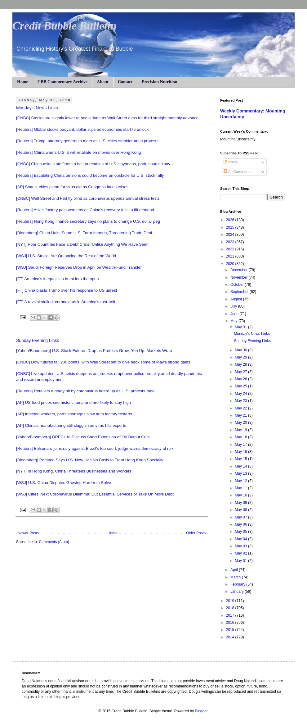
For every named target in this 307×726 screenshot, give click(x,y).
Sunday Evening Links (37, 340)
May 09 (241, 502)
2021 (230, 256)
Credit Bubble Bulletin (64, 26)
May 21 (241, 415)
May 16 (241, 452)
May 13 (241, 473)
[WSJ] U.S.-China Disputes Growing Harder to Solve (63, 482)
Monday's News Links (37, 107)
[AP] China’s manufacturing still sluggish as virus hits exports (71, 425)
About (102, 82)
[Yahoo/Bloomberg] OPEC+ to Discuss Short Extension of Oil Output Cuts (82, 437)
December (239, 270)
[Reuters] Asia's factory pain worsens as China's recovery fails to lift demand (85, 210)
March (236, 577)
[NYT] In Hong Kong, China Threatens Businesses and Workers (73, 471)
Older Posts (196, 533)
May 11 (241, 488)
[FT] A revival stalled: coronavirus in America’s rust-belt (65, 301)
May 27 (241, 372)
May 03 (241, 546)
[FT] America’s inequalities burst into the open (57, 278)
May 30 (241, 350)
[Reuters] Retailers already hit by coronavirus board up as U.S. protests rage (85, 391)
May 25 (241, 386)
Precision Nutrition (159, 82)
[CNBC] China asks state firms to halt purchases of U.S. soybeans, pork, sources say (93, 164)
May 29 (241, 357)
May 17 (241, 444)
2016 (230, 622)
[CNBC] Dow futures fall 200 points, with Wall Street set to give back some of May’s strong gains (103, 362)
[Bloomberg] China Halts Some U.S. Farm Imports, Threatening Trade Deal (84, 233)
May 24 (241, 393)
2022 (230, 249)
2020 (230, 264)
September (240, 292)
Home (22, 82)
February (238, 584)
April (234, 570)
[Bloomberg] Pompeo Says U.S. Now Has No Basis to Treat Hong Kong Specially (89, 460)
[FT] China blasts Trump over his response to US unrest (66, 290)
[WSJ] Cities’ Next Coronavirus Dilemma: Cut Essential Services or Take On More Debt (95, 494)
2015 (230, 630)
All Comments (237, 172)
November (239, 277)
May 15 (241, 459)
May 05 (241, 531)
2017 (230, 615)
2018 (230, 608)
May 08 (241, 510)
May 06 (241, 524)
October (237, 284)
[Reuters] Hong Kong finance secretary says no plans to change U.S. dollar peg (88, 221)
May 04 (241, 539)
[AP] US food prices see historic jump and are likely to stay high (73, 402)
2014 (230, 637)
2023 (230, 242)
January (237, 591)
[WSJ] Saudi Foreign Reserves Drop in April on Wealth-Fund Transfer (79, 267)
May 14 (241, 466)
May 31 (241, 327)
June (234, 314)
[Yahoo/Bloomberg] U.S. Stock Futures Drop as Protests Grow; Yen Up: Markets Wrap (94, 350)
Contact (125, 82)
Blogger (201, 711)
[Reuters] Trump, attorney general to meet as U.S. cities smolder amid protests (87, 141)
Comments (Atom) (54, 542)
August (236, 299)
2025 (230, 227)
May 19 (241, 430)
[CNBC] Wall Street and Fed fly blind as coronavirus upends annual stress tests (88, 198)
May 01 (241, 561)
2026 (230, 220)
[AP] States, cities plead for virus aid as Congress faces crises (72, 187)
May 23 (241, 401)
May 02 (241, 553)
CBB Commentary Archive (63, 82)
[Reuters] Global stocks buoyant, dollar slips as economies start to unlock (82, 129)
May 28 (241, 364)
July (234, 306)
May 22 (241, 408)
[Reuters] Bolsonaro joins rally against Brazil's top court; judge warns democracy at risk (95, 448)
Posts (231, 162)
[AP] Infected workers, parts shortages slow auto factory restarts (74, 414)
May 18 (241, 437)
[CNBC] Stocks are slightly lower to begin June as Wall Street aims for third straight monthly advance (107, 118)
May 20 (241, 422)
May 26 (241, 379)
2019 (230, 601)
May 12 (241, 481)
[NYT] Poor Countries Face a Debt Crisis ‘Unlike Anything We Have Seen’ (82, 244)
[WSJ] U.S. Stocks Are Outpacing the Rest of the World (66, 255)
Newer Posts (28, 533)
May (234, 321)
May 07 (241, 517)
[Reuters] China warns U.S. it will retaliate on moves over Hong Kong (78, 152)
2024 (230, 234)
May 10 (241, 495)
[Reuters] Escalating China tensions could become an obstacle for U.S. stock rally (90, 175)
